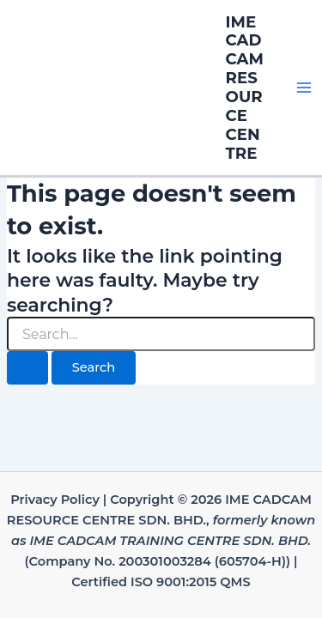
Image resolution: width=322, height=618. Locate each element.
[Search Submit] (27, 368)
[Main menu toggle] (304, 88)
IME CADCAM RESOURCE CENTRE (245, 87)
